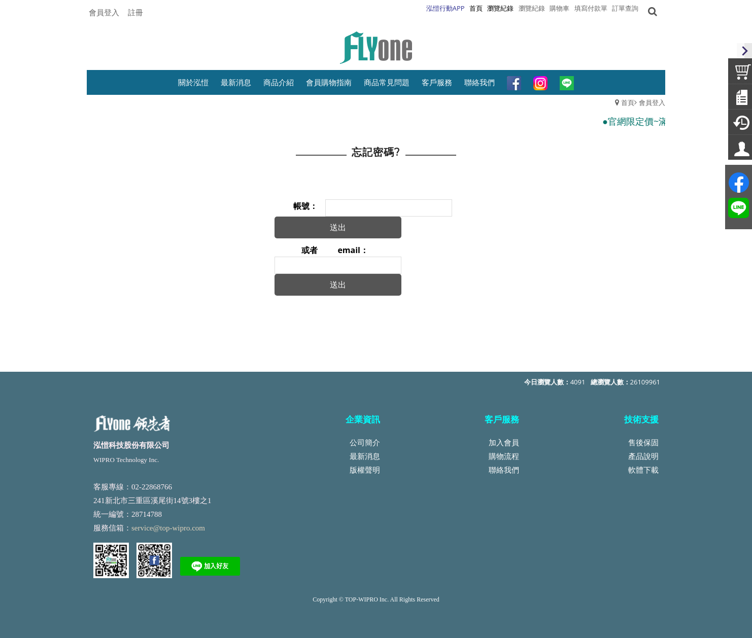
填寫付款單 (590, 8)
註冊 (135, 12)
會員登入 (104, 12)
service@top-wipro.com (168, 528)
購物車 (559, 8)
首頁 (627, 102)
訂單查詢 (625, 8)
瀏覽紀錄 (532, 8)
